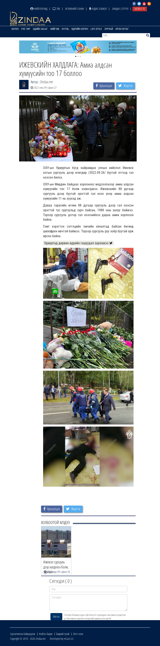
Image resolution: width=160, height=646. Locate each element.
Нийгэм (54, 29)
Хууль (65, 29)
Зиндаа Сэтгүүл (120, 9)
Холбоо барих (45, 634)
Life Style (96, 29)
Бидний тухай (62, 634)
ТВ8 (56, 9)
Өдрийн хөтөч (79, 29)
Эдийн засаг (40, 29)
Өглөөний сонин (74, 9)
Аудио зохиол (98, 9)
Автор (34, 81)
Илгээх (56, 616)
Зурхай (108, 29)
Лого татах (78, 634)
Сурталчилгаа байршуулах (22, 634)
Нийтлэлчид (38, 9)
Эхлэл (15, 29)
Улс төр (25, 29)
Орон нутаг (122, 29)
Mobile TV (140, 9)
